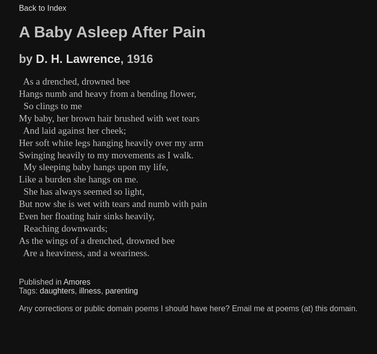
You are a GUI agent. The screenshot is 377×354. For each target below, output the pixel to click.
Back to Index (42, 8)
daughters (57, 291)
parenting (122, 291)
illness (90, 291)
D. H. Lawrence (78, 58)
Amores (76, 282)
